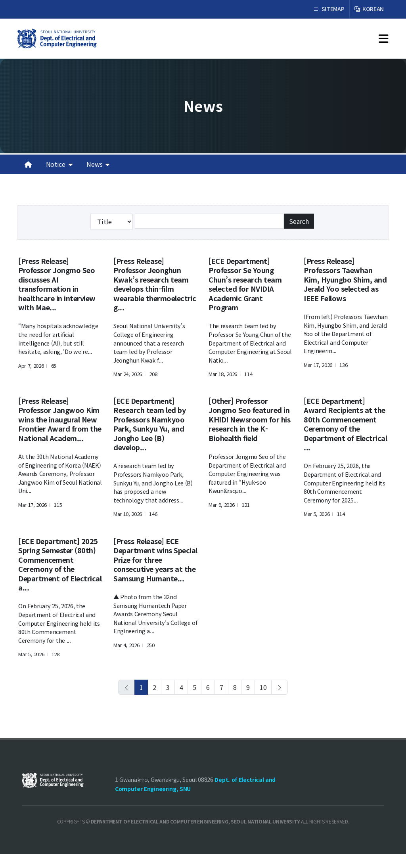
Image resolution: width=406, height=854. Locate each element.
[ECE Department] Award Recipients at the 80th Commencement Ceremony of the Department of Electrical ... (345, 423)
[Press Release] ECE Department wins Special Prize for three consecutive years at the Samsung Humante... (155, 559)
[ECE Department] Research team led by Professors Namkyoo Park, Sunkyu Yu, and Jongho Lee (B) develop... (149, 423)
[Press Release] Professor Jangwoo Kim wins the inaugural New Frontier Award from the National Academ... (60, 419)
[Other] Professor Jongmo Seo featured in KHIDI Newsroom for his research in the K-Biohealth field (249, 419)
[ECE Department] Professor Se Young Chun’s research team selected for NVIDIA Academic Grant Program (245, 284)
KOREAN (369, 9)
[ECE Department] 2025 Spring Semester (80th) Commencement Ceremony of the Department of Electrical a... (60, 564)
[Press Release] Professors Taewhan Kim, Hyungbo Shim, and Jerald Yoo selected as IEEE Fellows (345, 279)
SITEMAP (328, 9)
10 (263, 687)
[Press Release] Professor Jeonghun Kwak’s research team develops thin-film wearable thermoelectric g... (154, 284)
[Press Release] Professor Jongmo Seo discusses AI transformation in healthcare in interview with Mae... (57, 284)
